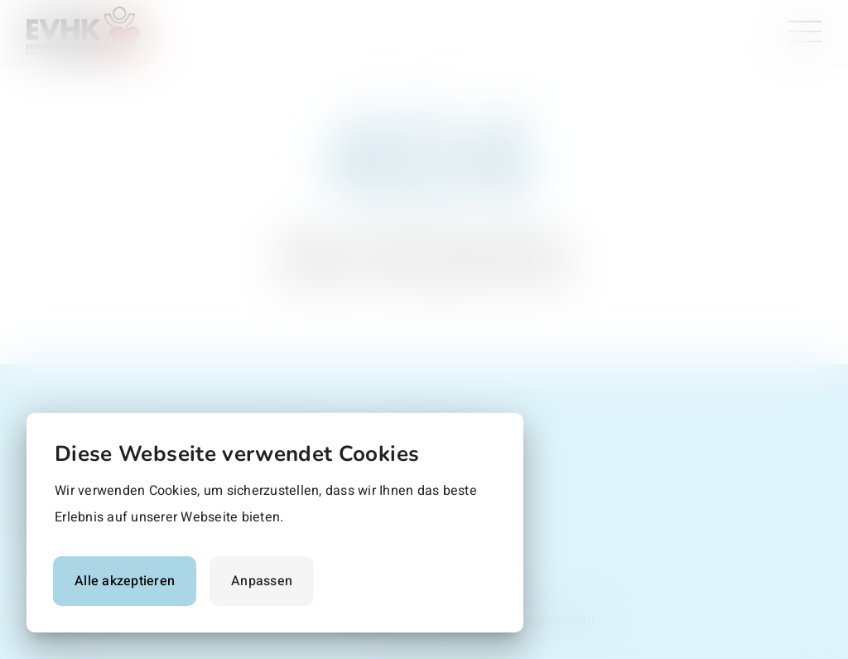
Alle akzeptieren (125, 581)
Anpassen (261, 581)
